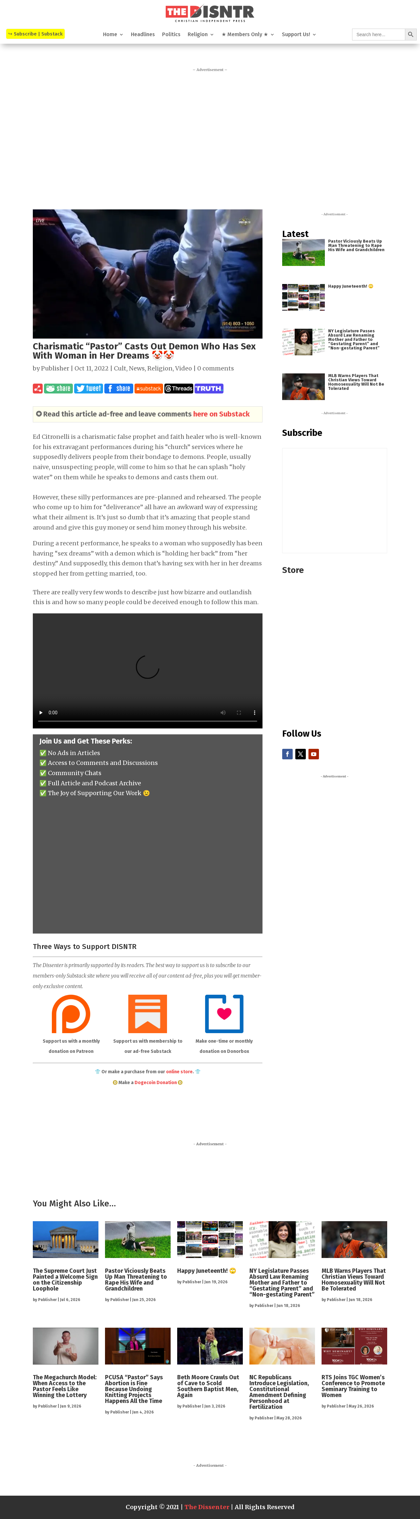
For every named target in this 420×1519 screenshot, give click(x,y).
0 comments (215, 368)
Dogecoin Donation (156, 1082)
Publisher (55, 368)
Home (110, 34)
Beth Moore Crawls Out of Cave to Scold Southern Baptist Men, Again (208, 1386)
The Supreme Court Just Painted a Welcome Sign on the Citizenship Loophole (65, 1279)
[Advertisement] (210, 137)
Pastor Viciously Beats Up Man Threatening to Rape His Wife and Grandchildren (356, 245)
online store (179, 1072)
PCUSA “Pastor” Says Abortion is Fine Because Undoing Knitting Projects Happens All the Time (134, 1389)
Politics (171, 34)
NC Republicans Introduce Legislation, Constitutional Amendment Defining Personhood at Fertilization (279, 1392)
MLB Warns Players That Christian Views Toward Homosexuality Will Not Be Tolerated (356, 382)
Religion (198, 34)
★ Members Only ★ (244, 34)
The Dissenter (206, 1507)
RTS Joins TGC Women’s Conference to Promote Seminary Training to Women (353, 1386)
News (137, 368)
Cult (120, 368)
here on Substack (221, 414)
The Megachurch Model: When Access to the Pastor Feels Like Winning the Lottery (64, 1386)
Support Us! (296, 34)
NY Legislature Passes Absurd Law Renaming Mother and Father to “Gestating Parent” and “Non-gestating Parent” (354, 339)
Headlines (143, 34)
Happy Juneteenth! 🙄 (350, 286)
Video (183, 368)
